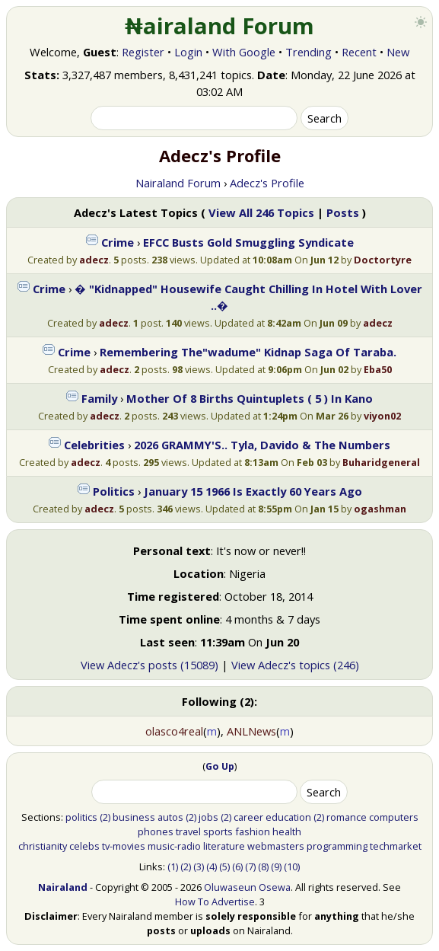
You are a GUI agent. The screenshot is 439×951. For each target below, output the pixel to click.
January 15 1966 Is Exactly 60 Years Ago (253, 491)
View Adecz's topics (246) (295, 664)
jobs (208, 817)
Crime (117, 242)
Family (99, 398)
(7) (250, 866)
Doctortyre (383, 259)
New (398, 51)
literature (224, 846)
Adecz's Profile (267, 182)
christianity (42, 846)
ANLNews (251, 731)
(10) (292, 866)
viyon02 (382, 416)
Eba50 (378, 369)
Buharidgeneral (381, 462)
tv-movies (123, 846)
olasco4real (174, 731)
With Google (243, 51)
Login (188, 51)
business (134, 817)
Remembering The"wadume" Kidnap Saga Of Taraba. (248, 351)
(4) (211, 866)
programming (337, 846)
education (288, 817)
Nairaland (62, 887)
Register (143, 51)
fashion (252, 831)
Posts (342, 212)
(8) (263, 866)
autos (170, 817)
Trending (308, 51)
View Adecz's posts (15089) (149, 664)
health (286, 831)
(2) (105, 817)
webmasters (275, 846)
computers (393, 817)
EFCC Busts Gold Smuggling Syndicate (248, 242)
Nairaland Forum (178, 182)
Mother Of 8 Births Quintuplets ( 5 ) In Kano (249, 398)
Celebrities (94, 444)
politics (81, 817)
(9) (276, 866)
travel (188, 831)
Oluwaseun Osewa (247, 887)
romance (346, 817)
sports (218, 831)
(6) (237, 866)
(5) (224, 866)
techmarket (396, 846)
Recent (359, 51)
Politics (114, 491)
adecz (94, 259)
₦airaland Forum (219, 26)
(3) (198, 866)
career (248, 817)
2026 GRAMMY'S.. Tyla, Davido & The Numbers (262, 444)
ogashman (380, 508)
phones (155, 831)
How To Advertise (215, 901)
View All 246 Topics (261, 212)
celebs (84, 846)
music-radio (174, 846)
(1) (172, 866)
